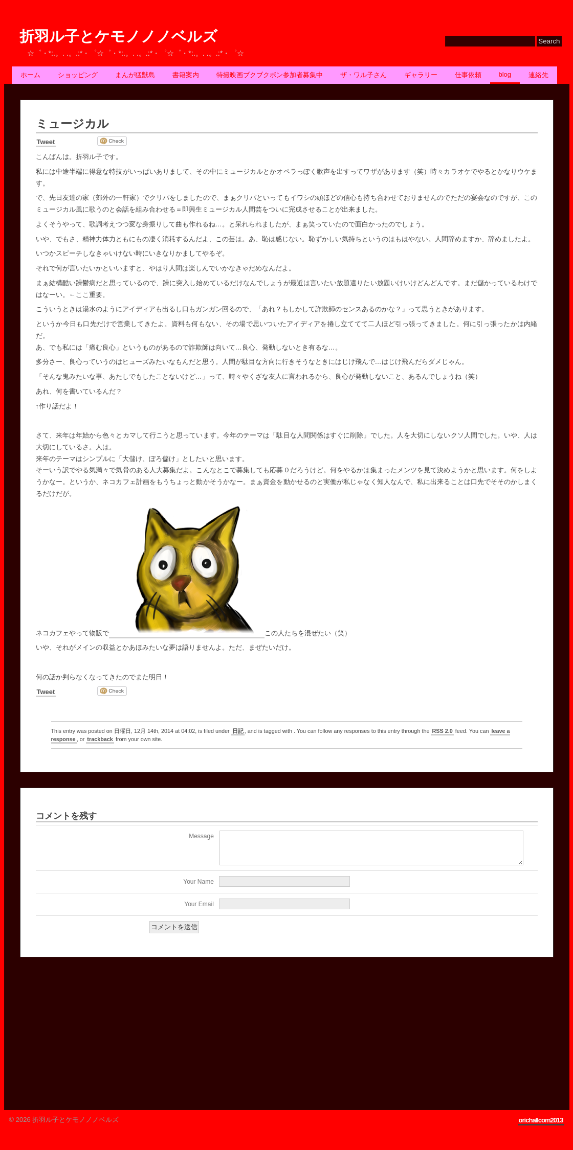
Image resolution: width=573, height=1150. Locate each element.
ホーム (30, 75)
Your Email (199, 910)
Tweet (46, 142)
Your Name (198, 887)
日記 (238, 731)
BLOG (505, 74)
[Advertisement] (96, 1035)
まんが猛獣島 (135, 75)
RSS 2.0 (442, 731)
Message (201, 836)
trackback (100, 739)
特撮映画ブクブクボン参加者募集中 (269, 75)
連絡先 (538, 75)
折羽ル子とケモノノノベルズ (118, 36)
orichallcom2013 (541, 1126)
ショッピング (78, 75)
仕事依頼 (468, 75)
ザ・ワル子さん (363, 75)
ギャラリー (420, 75)
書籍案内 (185, 75)
